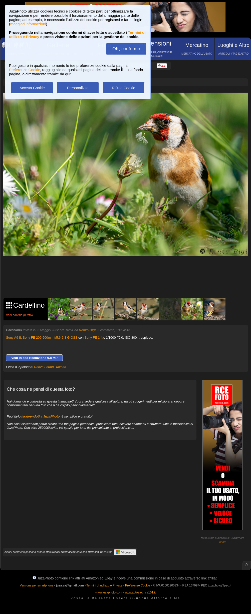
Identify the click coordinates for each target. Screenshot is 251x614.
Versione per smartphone (36, 585)
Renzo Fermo (44, 367)
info (222, 541)
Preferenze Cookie (24, 70)
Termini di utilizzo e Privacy (104, 585)
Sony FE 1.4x (94, 337)
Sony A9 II (13, 337)
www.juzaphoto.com (108, 592)
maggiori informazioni (28, 24)
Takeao (61, 367)
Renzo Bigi (87, 330)
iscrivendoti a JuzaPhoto (41, 416)
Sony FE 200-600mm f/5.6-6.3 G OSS (50, 337)
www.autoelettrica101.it (140, 592)
